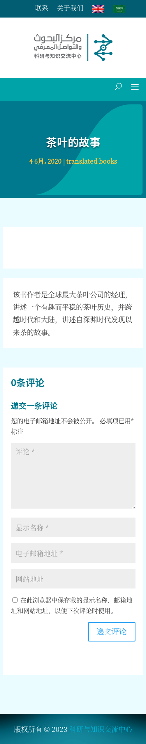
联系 (41, 8)
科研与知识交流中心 (100, 729)
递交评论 (112, 632)
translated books (91, 161)
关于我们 (70, 8)
